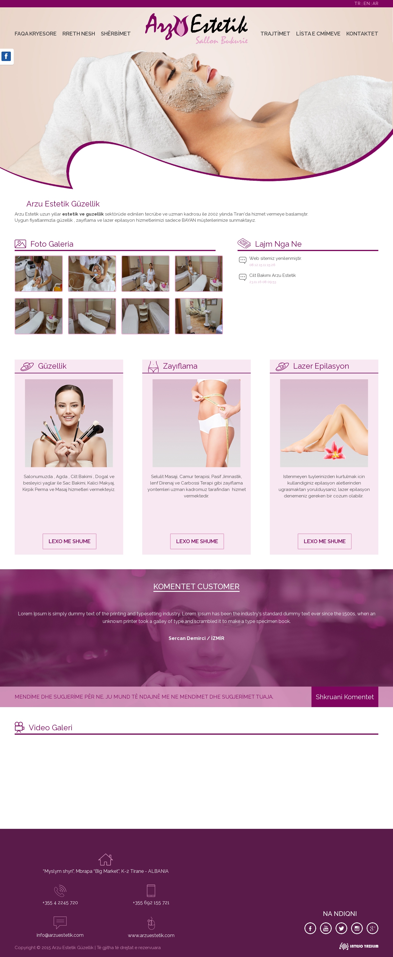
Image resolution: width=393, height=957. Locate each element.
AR (375, 3)
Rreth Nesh (78, 34)
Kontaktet (362, 34)
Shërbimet (116, 34)
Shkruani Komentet (345, 697)
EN (367, 3)
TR (358, 3)
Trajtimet (275, 34)
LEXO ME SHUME (70, 541)
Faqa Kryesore (36, 34)
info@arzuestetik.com (60, 935)
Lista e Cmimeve (318, 34)
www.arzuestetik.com (151, 935)
